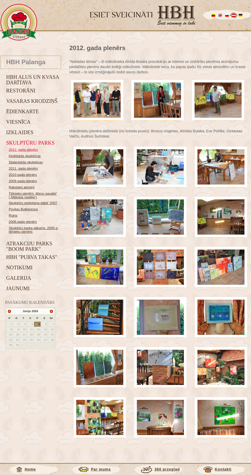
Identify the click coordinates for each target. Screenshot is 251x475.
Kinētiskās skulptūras (25, 156)
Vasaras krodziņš (32, 101)
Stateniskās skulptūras (26, 162)
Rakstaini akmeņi (22, 187)
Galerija (18, 278)
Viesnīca (18, 122)
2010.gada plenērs (23, 175)
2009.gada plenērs (23, 181)
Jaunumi (18, 288)
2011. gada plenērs (23, 168)
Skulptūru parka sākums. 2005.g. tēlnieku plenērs (34, 230)
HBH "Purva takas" (31, 257)
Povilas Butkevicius (23, 209)
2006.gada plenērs (23, 222)
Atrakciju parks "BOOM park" (29, 246)
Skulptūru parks (30, 143)
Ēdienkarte (22, 111)
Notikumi (19, 267)
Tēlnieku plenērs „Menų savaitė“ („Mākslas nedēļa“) (33, 195)
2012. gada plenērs (23, 150)
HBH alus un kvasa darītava (32, 79)
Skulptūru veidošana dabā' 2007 (33, 203)
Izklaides (19, 132)
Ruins (13, 215)
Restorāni (21, 90)
